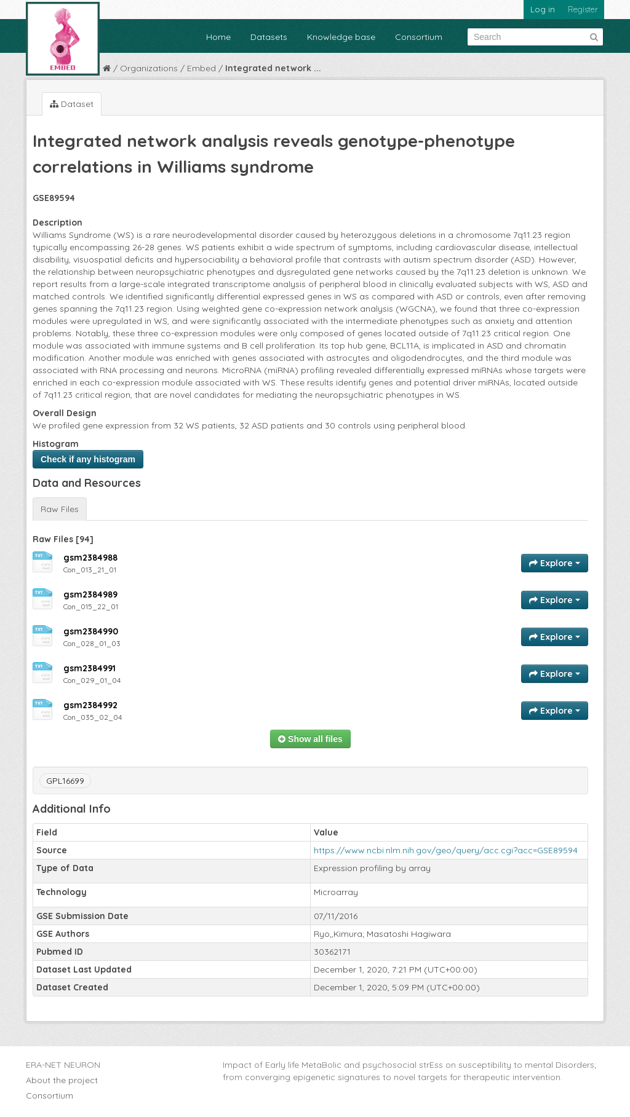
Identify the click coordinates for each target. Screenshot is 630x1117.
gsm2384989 (90, 594)
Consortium (418, 36)
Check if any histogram (88, 459)
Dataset (72, 103)
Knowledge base (341, 36)
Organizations (149, 68)
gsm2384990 (90, 631)
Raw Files (60, 509)
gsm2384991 (89, 668)
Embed (201, 68)
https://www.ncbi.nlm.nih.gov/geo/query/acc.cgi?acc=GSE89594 (446, 850)
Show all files (310, 739)
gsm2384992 (90, 705)
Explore (554, 563)
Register (583, 9)
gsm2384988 (90, 557)
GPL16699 (65, 780)
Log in (542, 9)
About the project (62, 1080)
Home (218, 36)
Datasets (268, 36)
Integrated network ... (273, 68)
